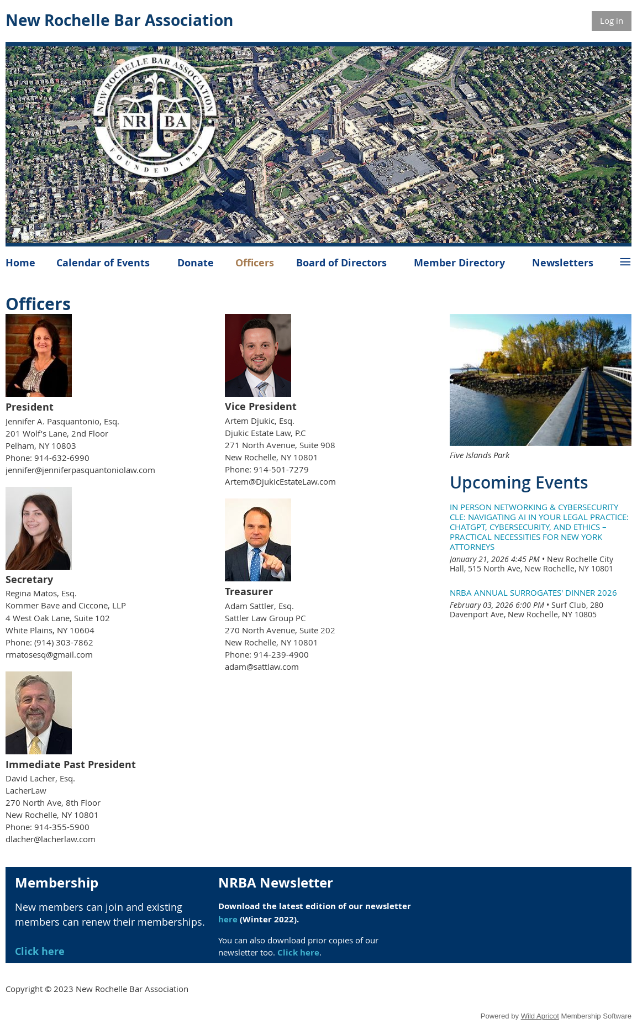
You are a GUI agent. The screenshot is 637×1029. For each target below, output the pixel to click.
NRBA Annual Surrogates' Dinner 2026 (533, 592)
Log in (611, 20)
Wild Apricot (540, 1016)
